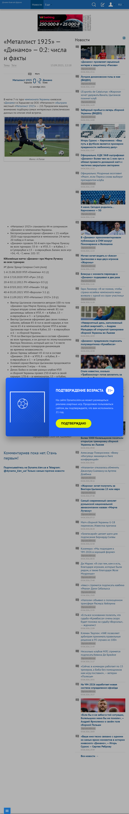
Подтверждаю (73, 423)
